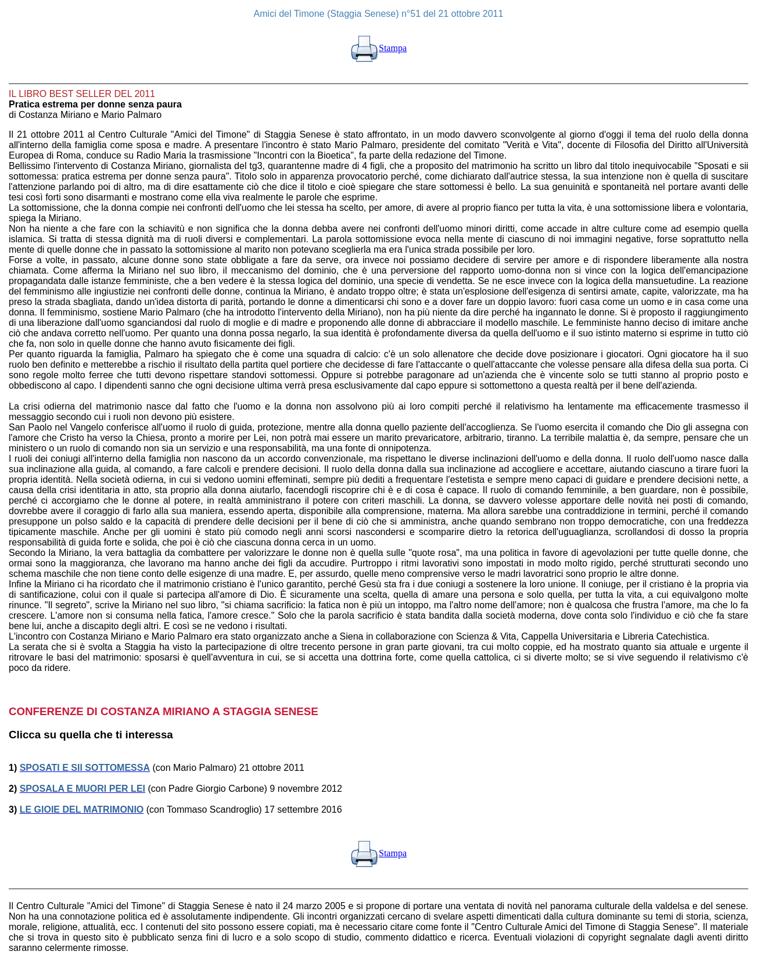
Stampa (378, 48)
